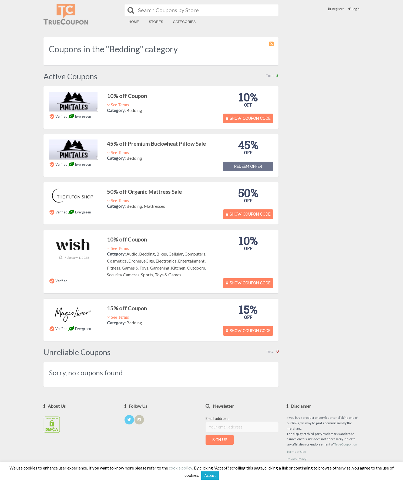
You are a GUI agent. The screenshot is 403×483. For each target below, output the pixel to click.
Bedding (134, 110)
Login (354, 9)
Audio (131, 253)
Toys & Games (168, 274)
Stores (156, 22)
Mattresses (154, 206)
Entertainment (191, 260)
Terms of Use (296, 452)
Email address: (218, 418)
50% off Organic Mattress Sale (144, 191)
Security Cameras (123, 274)
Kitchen (178, 267)
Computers (194, 253)
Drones (135, 260)
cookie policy (180, 467)
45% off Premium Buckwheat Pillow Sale (156, 143)
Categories (184, 22)
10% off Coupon (127, 96)
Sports (147, 274)
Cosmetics (117, 260)
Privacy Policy (296, 459)
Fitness (113, 267)
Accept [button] (210, 475)
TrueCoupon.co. (346, 444)
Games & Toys (135, 267)
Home (134, 22)
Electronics (166, 260)
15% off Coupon (127, 308)
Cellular (176, 253)
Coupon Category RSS (271, 46)
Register (336, 9)
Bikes (161, 253)
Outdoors (196, 267)
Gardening (159, 267)
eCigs (148, 260)
